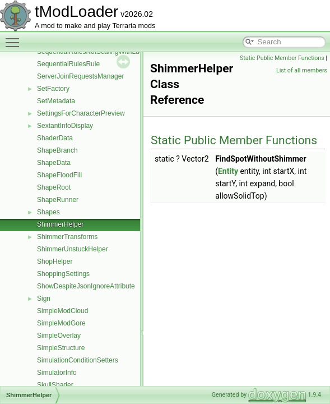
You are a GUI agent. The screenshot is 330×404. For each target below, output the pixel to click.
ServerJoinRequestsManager (80, 76)
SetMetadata (56, 101)
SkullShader (55, 385)
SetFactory (53, 89)
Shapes (48, 212)
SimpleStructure (61, 348)
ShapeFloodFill (59, 175)
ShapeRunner (57, 200)
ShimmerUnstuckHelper (72, 249)
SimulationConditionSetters (77, 360)
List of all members (301, 70)
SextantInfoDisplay (65, 126)
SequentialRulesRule (68, 64)
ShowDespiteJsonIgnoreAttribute (86, 286)
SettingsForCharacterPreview (81, 113)
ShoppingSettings (63, 274)
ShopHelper (54, 261)
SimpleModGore (61, 323)
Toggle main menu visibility (15, 37)
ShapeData (54, 163)
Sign (43, 298)
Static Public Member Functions (282, 58)
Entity (228, 171)
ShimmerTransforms (67, 237)
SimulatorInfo (57, 373)
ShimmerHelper (60, 224)
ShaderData (55, 138)
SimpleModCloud (62, 311)
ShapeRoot (54, 187)
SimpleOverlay (59, 335)
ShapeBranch (57, 150)
